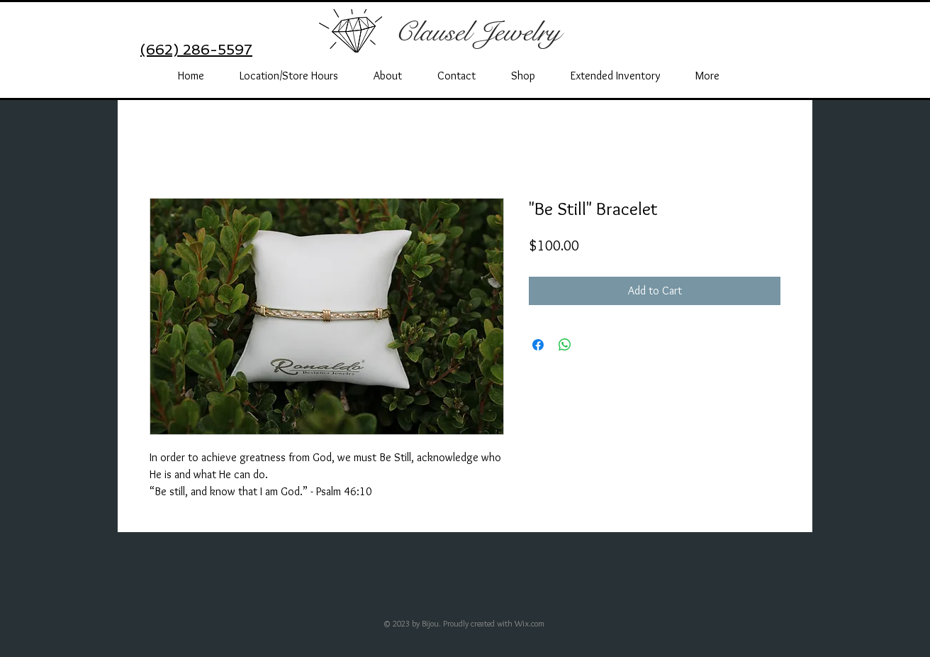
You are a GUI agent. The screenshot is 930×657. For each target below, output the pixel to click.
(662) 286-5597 (196, 49)
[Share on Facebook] (538, 344)
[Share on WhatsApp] (564, 344)
